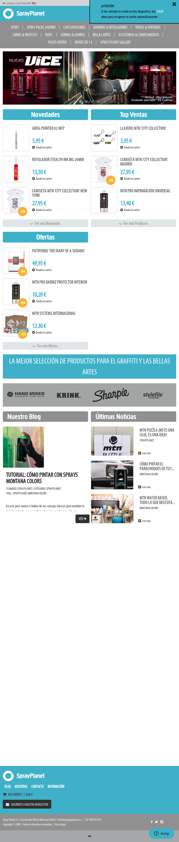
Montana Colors (37, 493)
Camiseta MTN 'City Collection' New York (59, 193)
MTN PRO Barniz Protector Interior (59, 282)
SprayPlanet (53, 489)
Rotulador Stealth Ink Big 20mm (58, 159)
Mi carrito (13, 794)
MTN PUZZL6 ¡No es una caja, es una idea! (157, 432)
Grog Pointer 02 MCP (48, 128)
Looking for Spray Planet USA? (19, 3)
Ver (82, 518)
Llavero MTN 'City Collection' (143, 128)
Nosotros (21, 786)
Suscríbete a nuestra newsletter (27, 805)
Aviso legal (60, 824)
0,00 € (28, 794)
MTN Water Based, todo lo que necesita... (157, 500)
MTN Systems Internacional (54, 313)
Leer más (144, 453)
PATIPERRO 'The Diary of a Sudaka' (58, 251)
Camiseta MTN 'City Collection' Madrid (144, 162)
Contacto (37, 786)
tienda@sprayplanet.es (69, 820)
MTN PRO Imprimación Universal (145, 191)
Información (56, 786)
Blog (7, 786)
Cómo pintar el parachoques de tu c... (157, 466)
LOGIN (159, 11)
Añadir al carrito (42, 147)
